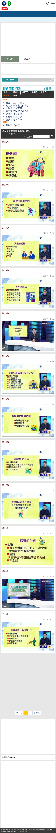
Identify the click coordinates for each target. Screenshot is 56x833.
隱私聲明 (25, 831)
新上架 (27, 59)
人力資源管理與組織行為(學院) (17, 131)
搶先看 (10, 59)
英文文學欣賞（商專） (17, 111)
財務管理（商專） (15, 108)
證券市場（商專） (15, 119)
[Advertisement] (28, 681)
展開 (48, 88)
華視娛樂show (8, 757)
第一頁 (19, 713)
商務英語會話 (13, 125)
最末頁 (37, 713)
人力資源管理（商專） (17, 105)
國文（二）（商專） (16, 102)
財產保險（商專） (15, 114)
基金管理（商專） (15, 117)
